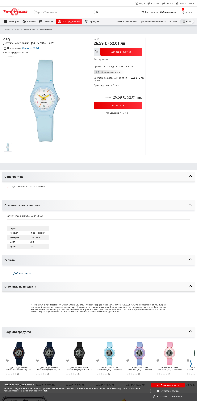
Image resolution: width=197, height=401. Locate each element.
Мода (15, 29)
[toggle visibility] (98, 177)
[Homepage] (15, 12)
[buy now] (118, 105)
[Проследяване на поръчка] (152, 21)
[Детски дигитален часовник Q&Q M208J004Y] (139, 352)
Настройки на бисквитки (167, 396)
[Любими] (173, 21)
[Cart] (187, 12)
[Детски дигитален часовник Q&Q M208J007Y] (79, 352)
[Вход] (187, 21)
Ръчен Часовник (38, 232)
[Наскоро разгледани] (126, 21)
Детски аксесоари (27, 29)
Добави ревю (22, 273)
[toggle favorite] (117, 113)
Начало (6, 29)
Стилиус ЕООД (30, 48)
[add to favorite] (9, 360)
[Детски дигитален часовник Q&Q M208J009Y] (19, 352)
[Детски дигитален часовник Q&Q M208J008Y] (49, 352)
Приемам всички (167, 385)
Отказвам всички (167, 391)
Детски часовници (44, 29)
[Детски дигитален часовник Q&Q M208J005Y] (169, 352)
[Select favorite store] (159, 12)
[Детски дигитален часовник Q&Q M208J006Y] (109, 352)
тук (46, 390)
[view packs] (118, 52)
